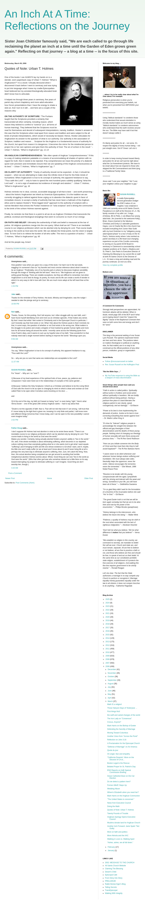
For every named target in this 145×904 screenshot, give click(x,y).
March (110, 701)
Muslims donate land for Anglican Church (123, 823)
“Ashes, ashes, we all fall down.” (120, 842)
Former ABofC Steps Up (117, 785)
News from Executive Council (119, 803)
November (112, 673)
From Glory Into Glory (113, 878)
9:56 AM (14, 339)
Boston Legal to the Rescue (118, 763)
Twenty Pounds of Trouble (117, 813)
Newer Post (10, 478)
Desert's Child (110, 872)
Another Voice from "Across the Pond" (122, 736)
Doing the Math (113, 806)
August (111, 684)
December (112, 669)
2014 (108, 638)
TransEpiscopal (111, 890)
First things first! (113, 711)
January (111, 850)
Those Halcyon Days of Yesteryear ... (122, 708)
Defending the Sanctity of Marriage (121, 729)
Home (49, 478)
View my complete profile (113, 265)
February (111, 847)
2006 (108, 666)
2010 (108, 652)
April (110, 698)
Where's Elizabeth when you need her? (123, 792)
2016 (108, 631)
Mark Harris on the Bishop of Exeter (121, 726)
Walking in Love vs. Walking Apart (120, 839)
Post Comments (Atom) (25, 483)
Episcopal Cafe (111, 875)
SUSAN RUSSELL (19, 370)
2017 (108, 627)
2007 (108, 663)
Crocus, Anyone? (114, 722)
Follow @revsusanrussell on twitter (119, 361)
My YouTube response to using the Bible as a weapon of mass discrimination (122, 377)
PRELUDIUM (110, 881)
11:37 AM (15, 362)
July (109, 687)
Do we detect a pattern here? (119, 782)
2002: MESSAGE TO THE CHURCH (119, 863)
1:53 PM (14, 286)
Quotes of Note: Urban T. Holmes (120, 810)
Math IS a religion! (114, 704)
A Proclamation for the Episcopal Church (123, 743)
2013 (108, 642)
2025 (108, 599)
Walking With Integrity (113, 893)
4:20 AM (14, 468)
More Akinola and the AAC (117, 835)
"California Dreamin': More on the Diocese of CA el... (120, 758)
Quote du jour (112, 750)
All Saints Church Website (115, 866)
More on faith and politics (117, 832)
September (112, 680)
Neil (13, 312)
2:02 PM (14, 420)
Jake (13, 294)
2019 (108, 620)
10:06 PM (15, 304)
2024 (108, 603)
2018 (108, 624)
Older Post (88, 478)
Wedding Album (113, 789)
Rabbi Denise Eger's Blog (115, 884)
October (111, 676)
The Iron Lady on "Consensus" (119, 718)
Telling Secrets (111, 887)
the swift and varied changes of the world (123, 715)
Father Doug (16, 428)
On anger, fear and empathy (118, 754)
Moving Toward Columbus (117, 733)
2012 (108, 645)
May (110, 694)
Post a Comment (15, 473)
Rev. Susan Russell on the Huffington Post (122, 365)
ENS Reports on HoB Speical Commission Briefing (119, 771)
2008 (108, 659)
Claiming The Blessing (114, 869)
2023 (108, 606)
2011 (108, 649)
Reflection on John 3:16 (116, 740)
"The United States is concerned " (120, 799)
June (110, 691)
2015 (108, 635)
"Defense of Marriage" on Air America (122, 747)
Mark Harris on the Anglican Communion (123, 796)
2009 (108, 656)
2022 (108, 610)
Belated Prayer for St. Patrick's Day (121, 767)
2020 (108, 617)
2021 (108, 613)
